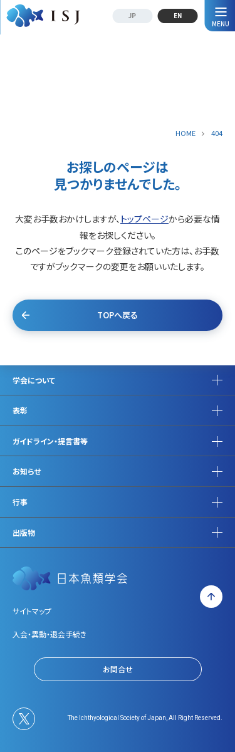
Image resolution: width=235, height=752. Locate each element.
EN (178, 15)
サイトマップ (32, 610)
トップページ (144, 218)
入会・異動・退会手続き (49, 634)
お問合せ (118, 669)
